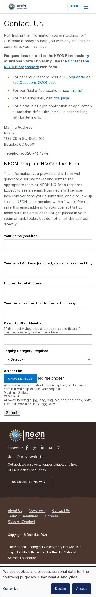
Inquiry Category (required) (26, 351)
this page (61, 98)
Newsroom (37, 510)
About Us (15, 510)
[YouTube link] (50, 448)
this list (76, 90)
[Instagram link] (58, 448)
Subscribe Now (28, 481)
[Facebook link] (27, 448)
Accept (81, 588)
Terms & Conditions (23, 516)
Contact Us (61, 510)
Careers (51, 516)
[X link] (35, 448)
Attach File (13, 371)
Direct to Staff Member (23, 323)
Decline (60, 588)
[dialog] (48, 581)
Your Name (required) (21, 236)
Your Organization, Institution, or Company (40, 303)
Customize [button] (10, 588)
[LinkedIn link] (43, 448)
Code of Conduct (21, 521)
